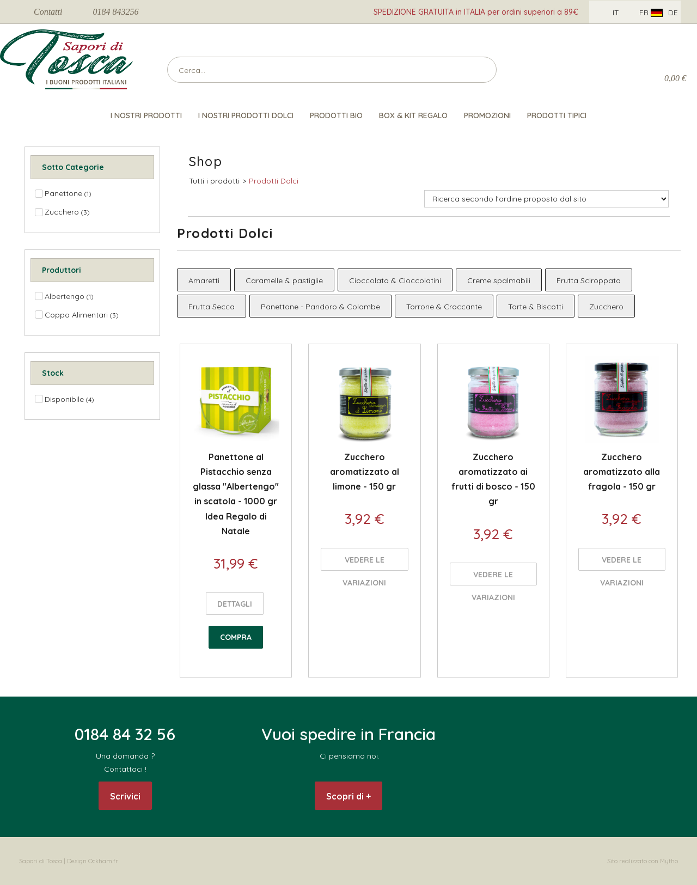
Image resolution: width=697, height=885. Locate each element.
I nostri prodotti (146, 115)
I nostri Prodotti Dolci (246, 115)
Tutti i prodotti (214, 181)
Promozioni (487, 115)
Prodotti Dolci (273, 181)
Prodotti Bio (336, 115)
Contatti (48, 11)
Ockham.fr (103, 861)
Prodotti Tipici (556, 115)
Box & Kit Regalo (413, 115)
